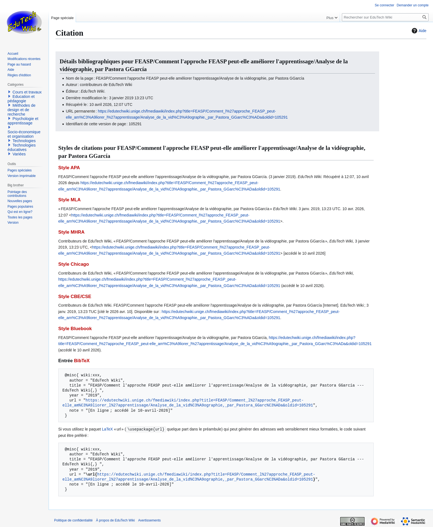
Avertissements (149, 520)
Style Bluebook (75, 328)
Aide (418, 30)
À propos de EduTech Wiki (115, 520)
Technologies (24, 141)
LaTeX (107, 429)
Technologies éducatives (21, 147)
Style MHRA (71, 232)
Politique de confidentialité (73, 520)
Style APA (69, 167)
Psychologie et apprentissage (22, 120)
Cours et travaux (27, 92)
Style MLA (69, 199)
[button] (9, 92)
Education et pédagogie (21, 98)
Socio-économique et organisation (23, 134)
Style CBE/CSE (74, 296)
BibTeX (82, 360)
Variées (19, 154)
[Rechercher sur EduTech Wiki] (385, 17)
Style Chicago (73, 264)
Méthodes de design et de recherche (21, 109)
